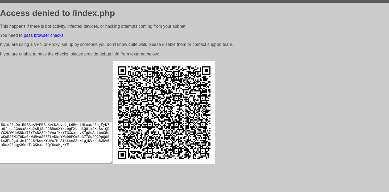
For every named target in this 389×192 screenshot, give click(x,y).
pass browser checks (43, 35)
